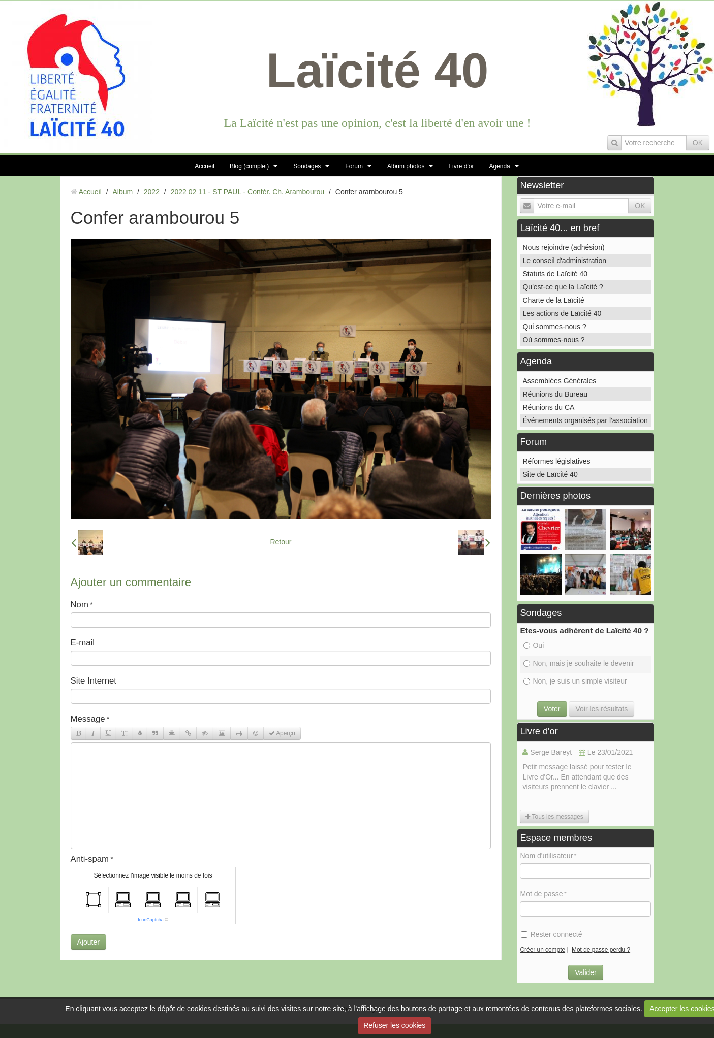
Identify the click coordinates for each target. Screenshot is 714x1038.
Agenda (499, 166)
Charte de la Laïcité (553, 300)
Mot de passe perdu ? (601, 949)
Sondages (307, 166)
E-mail (83, 642)
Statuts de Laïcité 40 (554, 274)
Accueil (204, 166)
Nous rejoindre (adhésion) (563, 247)
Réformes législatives (556, 461)
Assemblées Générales (559, 381)
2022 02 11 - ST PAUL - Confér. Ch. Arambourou (247, 192)
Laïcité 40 (377, 70)
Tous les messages (554, 816)
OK (698, 143)
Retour (280, 542)
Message (88, 719)
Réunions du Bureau (554, 394)
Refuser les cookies (394, 1025)
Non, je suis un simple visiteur (575, 681)
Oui (533, 645)
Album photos (405, 166)
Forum (354, 166)
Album (122, 192)
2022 (152, 192)
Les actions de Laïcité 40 (561, 313)
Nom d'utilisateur (546, 856)
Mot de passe (541, 894)
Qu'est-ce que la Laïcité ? (562, 287)
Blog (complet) (249, 166)
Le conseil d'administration (564, 260)
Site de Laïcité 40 (549, 474)
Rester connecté (551, 934)
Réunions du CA (548, 407)
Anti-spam (90, 859)
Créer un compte (542, 949)
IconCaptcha (151, 919)
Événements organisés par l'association (584, 420)
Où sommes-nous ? (553, 340)
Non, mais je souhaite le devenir (578, 663)
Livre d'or (461, 166)
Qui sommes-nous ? (554, 326)
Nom (79, 604)
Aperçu (282, 733)
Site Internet (94, 681)
